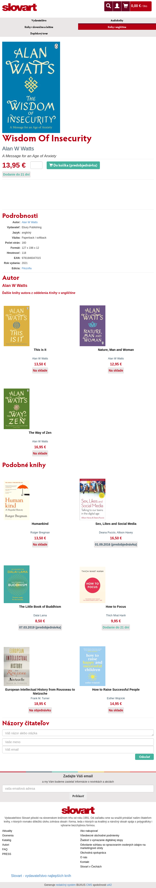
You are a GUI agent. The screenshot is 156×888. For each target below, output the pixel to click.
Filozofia (27, 268)
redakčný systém (66, 884)
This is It (40, 349)
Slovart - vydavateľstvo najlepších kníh (41, 876)
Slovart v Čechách (91, 866)
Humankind (40, 523)
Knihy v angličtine (117, 27)
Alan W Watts (18, 148)
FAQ (4, 849)
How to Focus (116, 606)
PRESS (6, 854)
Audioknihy (117, 20)
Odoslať (144, 757)
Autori (5, 844)
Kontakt (84, 862)
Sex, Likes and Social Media (115, 523)
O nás (83, 857)
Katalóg (6, 840)
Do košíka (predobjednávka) (73, 165)
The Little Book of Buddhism (40, 606)
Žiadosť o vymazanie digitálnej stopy (101, 840)
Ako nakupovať (89, 830)
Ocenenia (7, 835)
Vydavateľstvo (38, 20)
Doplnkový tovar (39, 33)
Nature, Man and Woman (116, 349)
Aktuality (7, 830)
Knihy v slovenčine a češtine (39, 27)
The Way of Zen (40, 432)
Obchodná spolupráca (93, 852)
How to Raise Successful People (116, 689)
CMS (89, 884)
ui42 (109, 884)
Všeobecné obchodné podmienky (99, 835)
